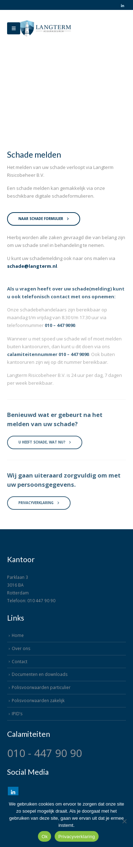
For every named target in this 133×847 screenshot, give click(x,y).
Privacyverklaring (38, 505)
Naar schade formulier (43, 218)
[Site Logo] (45, 28)
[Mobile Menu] (13, 28)
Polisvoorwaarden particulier (41, 687)
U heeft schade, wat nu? (44, 445)
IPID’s (17, 713)
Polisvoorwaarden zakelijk (38, 700)
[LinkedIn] (122, 5)
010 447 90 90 (41, 600)
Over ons (21, 648)
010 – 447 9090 (60, 328)
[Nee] (124, 821)
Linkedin (13, 792)
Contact (19, 661)
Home (18, 635)
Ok (44, 836)
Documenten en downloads (40, 674)
